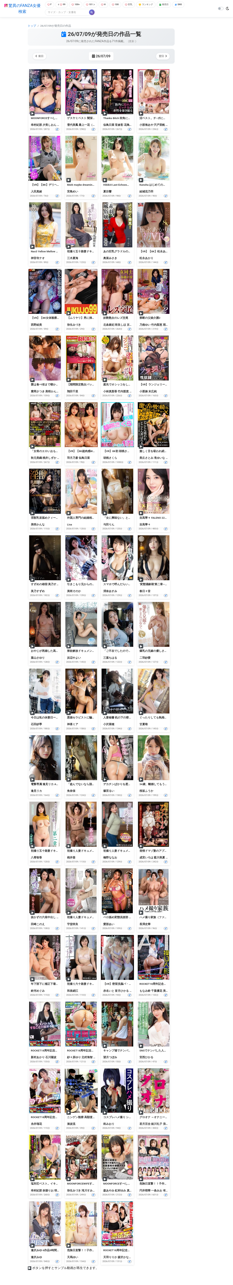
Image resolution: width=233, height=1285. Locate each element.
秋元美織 (36, 458)
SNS (187, 4)
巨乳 (132, 4)
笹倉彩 (119, 125)
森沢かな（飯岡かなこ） (133, 1257)
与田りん (108, 524)
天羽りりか (110, 1257)
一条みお (156, 1190)
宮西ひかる (146, 1057)
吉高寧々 (145, 524)
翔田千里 (72, 391)
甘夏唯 (143, 724)
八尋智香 (36, 857)
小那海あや (146, 125)
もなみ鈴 (145, 991)
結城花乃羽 (146, 192)
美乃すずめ (38, 591)
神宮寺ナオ (38, 258)
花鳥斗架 (129, 125)
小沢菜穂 (108, 724)
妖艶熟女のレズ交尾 (115, 318)
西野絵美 (36, 325)
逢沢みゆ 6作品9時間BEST (47, 1250)
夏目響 (107, 192)
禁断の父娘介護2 (149, 318)
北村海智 (87, 1057)
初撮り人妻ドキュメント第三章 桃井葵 (91, 851)
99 (61, 4)
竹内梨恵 (156, 325)
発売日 (171, 4)
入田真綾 (36, 192)
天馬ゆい (72, 1257)
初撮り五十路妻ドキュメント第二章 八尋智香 (59, 851)
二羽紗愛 (145, 658)
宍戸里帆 (159, 125)
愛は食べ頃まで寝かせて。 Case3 (51, 385)
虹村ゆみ (120, 1190)
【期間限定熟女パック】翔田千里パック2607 (95, 385)
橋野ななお (110, 857)
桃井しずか (49, 458)
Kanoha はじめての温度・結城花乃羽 (162, 185)
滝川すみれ (88, 1190)
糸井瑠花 (36, 1124)
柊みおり (108, 1124)
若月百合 (145, 1124)
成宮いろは (146, 857)
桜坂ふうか (146, 791)
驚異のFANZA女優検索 (21, 9)
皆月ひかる (122, 991)
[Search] (65, 12)
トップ (32, 26)
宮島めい (72, 192)
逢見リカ (36, 791)
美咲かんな (52, 391)
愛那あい (108, 924)
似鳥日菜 (108, 125)
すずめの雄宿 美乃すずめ (46, 584)
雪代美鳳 (72, 125)
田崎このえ (38, 924)
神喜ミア (72, 724)
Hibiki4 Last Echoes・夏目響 (120, 185)
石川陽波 (50, 1057)
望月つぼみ (110, 1057)
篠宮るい (108, 791)
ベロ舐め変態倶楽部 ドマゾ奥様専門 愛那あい (131, 917)
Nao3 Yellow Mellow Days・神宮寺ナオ (54, 251)
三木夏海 (72, 258)
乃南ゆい (145, 325)
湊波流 (71, 1124)
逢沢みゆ (36, 1257)
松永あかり (146, 258)
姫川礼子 (156, 1124)
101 (91, 4)
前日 (40, 56)
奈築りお (48, 1190)
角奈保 (71, 791)
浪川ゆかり (170, 1124)
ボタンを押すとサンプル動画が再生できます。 (65, 1268)
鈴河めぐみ (38, 991)
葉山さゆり (38, 658)
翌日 (162, 56)
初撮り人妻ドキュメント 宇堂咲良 (88, 917)
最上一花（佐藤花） (91, 125)
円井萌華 (145, 1190)
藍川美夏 (159, 857)
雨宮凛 (167, 325)
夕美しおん (49, 125)
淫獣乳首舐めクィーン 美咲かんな (52, 518)
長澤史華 (145, 924)
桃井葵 (71, 857)
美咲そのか (74, 591)
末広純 (152, 391)
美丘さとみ (146, 458)
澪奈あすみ (110, 591)
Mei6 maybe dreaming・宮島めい (87, 185)
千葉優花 (156, 991)
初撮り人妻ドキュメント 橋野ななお (125, 851)
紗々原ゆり (74, 1057)
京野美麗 (132, 325)
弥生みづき (74, 325)
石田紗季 (36, 724)
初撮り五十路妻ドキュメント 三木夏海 (91, 251)
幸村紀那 (36, 125)
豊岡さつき (38, 391)
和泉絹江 (72, 991)
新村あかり (38, 1057)
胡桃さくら (110, 458)
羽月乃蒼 (72, 458)
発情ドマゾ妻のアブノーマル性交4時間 (163, 851)
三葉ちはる (110, 658)
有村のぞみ (170, 1190)
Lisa (69, 524)
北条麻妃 (108, 325)
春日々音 (145, 591)
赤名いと (108, 991)
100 (118, 4)
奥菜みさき (110, 258)
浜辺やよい (74, 658)
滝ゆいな (159, 458)
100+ (75, 4)
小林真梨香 (110, 391)
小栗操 (143, 391)
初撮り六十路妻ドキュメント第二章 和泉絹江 (95, 984)
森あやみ (108, 1190)
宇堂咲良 (72, 924)
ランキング (151, 4)
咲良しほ (120, 325)
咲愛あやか (61, 1190)
